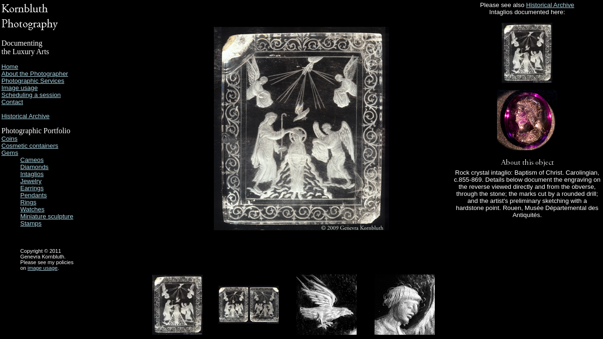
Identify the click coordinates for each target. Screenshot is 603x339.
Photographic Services (32, 80)
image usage (42, 268)
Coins (9, 138)
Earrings (32, 188)
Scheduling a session (31, 94)
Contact (12, 101)
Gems (9, 152)
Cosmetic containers (29, 145)
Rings (28, 202)
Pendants (33, 195)
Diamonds (34, 166)
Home (9, 66)
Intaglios (32, 174)
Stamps (30, 223)
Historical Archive (25, 116)
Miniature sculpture (46, 216)
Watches (32, 209)
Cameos (32, 159)
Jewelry (30, 181)
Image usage (19, 87)
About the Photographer (34, 73)
